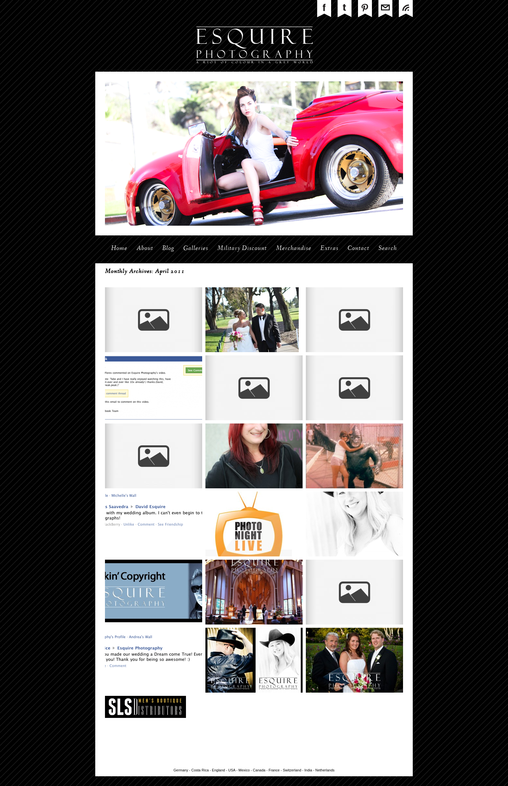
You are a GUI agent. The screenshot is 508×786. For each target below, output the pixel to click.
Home (119, 248)
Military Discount (242, 248)
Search (387, 248)
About (144, 248)
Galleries (195, 248)
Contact (358, 248)
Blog (168, 248)
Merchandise (293, 248)
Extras (329, 248)
